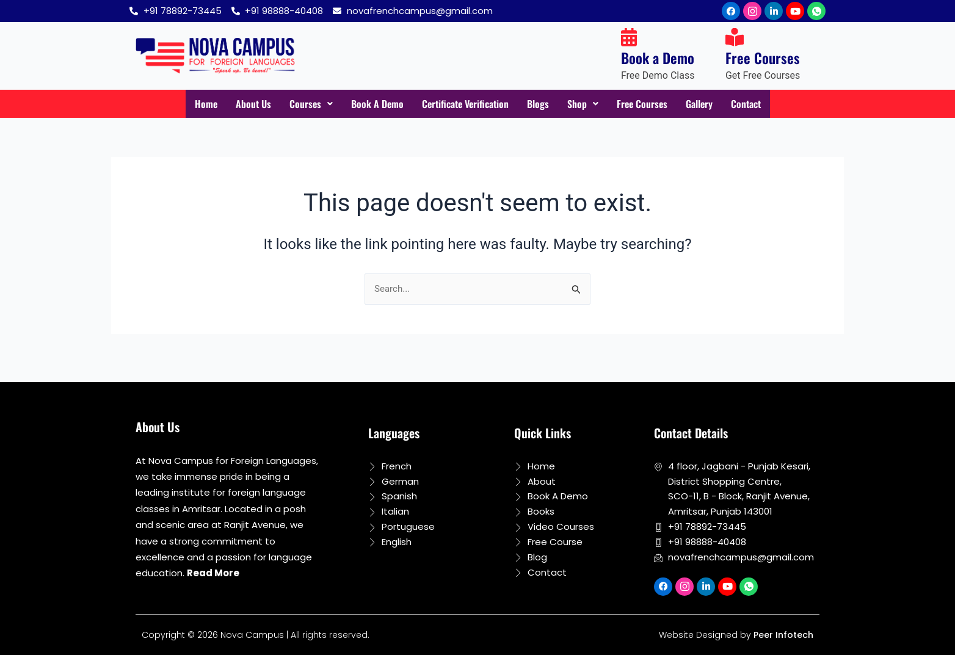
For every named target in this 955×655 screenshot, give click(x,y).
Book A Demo (366, 104)
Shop (589, 104)
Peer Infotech (783, 635)
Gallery (714, 104)
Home (185, 104)
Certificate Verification (463, 104)
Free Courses (653, 104)
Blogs (543, 104)
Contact (765, 104)
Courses (296, 104)
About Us (235, 104)
